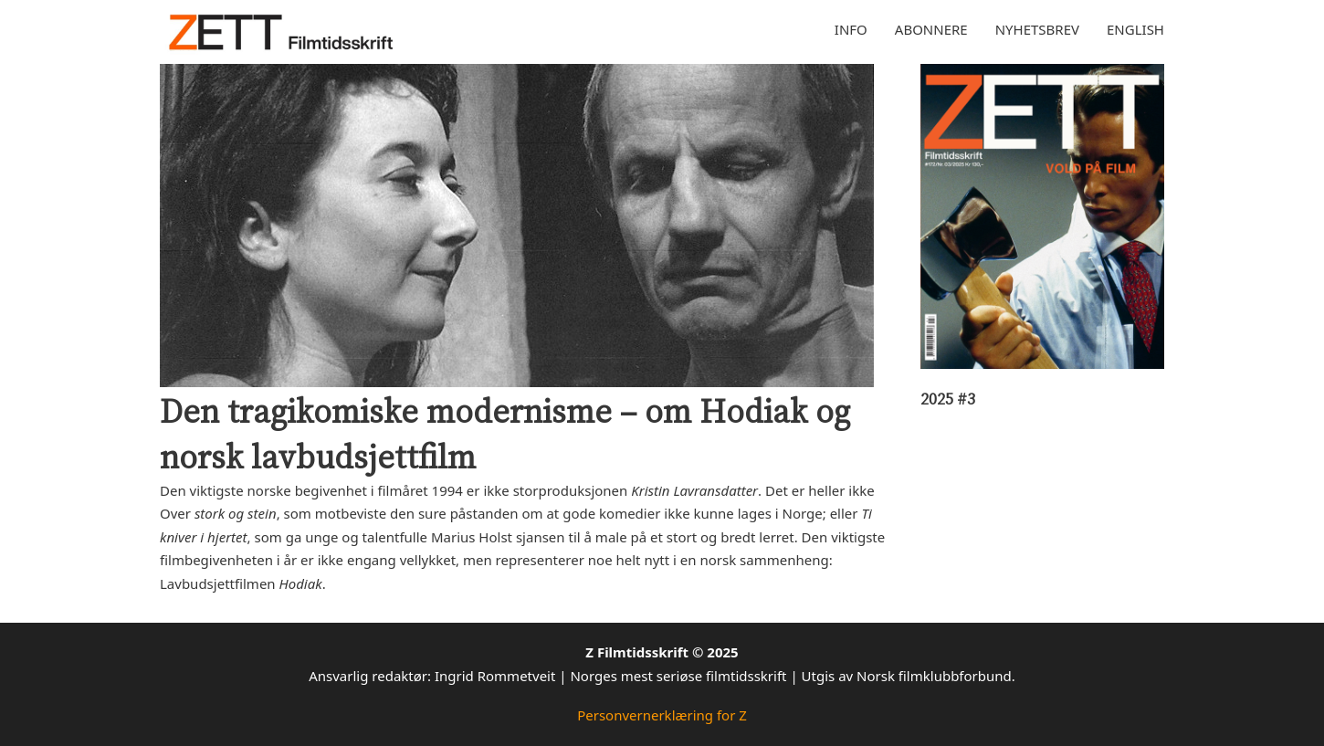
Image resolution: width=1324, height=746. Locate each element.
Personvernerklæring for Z (662, 715)
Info (851, 29)
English (1135, 29)
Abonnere (931, 29)
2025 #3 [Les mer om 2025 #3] (947, 398)
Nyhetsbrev (1037, 29)
